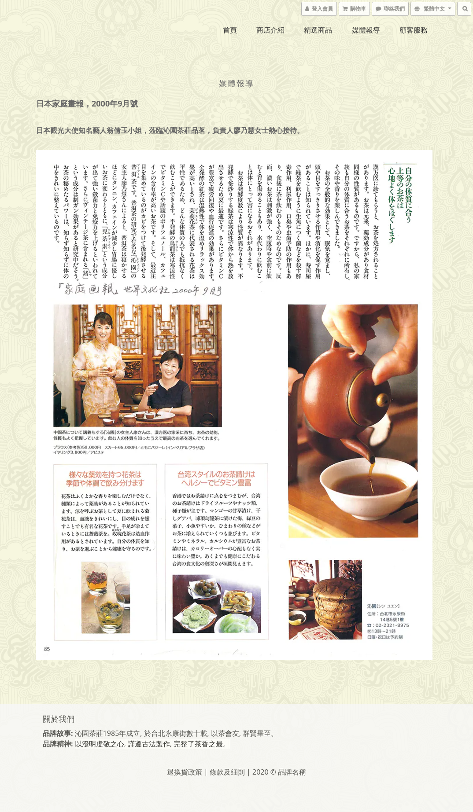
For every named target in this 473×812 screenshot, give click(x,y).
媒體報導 (366, 30)
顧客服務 (413, 30)
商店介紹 (270, 30)
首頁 (230, 30)
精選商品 (318, 30)
